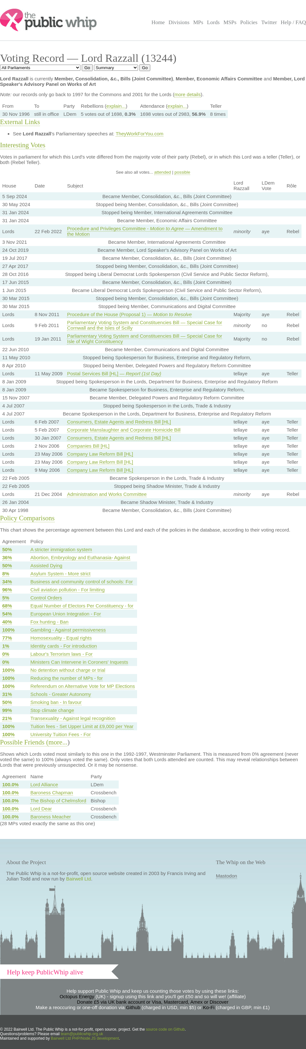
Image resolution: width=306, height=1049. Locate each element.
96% (7, 589)
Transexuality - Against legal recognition (73, 718)
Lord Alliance (44, 784)
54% (7, 613)
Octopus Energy (77, 996)
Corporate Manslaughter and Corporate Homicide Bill (124, 430)
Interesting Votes (22, 145)
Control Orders (46, 597)
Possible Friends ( (24, 742)
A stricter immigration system (61, 549)
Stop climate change (52, 710)
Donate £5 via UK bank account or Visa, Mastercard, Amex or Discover (152, 1002)
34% (7, 581)
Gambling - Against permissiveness (68, 630)
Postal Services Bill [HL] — (114, 373)
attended (162, 172)
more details (187, 94)
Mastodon (226, 876)
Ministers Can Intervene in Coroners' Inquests (79, 662)
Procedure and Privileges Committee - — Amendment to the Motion (144, 231)
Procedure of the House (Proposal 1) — (129, 314)
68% (7, 605)
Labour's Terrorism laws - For (61, 654)
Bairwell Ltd (78, 878)
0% (5, 654)
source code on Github (165, 1029)
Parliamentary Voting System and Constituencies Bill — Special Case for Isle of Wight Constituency (144, 338)
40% (7, 622)
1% (5, 646)
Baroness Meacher (50, 816)
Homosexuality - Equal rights (61, 638)
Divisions (179, 22)
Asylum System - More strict (60, 573)
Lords (213, 22)
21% (7, 718)
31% (7, 694)
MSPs (229, 22)
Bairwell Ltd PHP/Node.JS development (85, 1038)
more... (58, 742)
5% (5, 597)
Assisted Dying (46, 565)
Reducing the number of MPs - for (66, 678)
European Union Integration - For (65, 613)
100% (8, 630)
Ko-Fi (209, 1007)
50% (7, 549)
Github (133, 1007)
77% (7, 638)
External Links (20, 122)
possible (182, 172)
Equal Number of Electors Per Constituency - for (81, 605)
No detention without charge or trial (67, 670)
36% (7, 557)
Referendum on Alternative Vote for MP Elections (82, 686)
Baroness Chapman (51, 792)
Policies (249, 22)
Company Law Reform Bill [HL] (100, 454)
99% (7, 710)
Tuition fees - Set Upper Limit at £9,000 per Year (81, 726)
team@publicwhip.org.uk (82, 1034)
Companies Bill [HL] (88, 446)
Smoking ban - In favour (55, 702)
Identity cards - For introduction (63, 646)
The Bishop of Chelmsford (58, 800)
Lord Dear (41, 808)
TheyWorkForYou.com (139, 133)
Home (158, 22)
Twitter (269, 22)
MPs (198, 22)
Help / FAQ (293, 22)
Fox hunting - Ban (49, 622)
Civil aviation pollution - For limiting (67, 589)
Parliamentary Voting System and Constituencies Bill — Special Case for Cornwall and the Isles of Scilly (144, 325)
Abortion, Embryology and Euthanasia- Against (80, 557)
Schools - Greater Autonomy (60, 694)
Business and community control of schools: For (81, 581)
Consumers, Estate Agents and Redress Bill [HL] (119, 421)
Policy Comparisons (27, 518)
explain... (116, 106)
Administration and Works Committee (106, 494)
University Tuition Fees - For (60, 734)
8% (5, 573)
